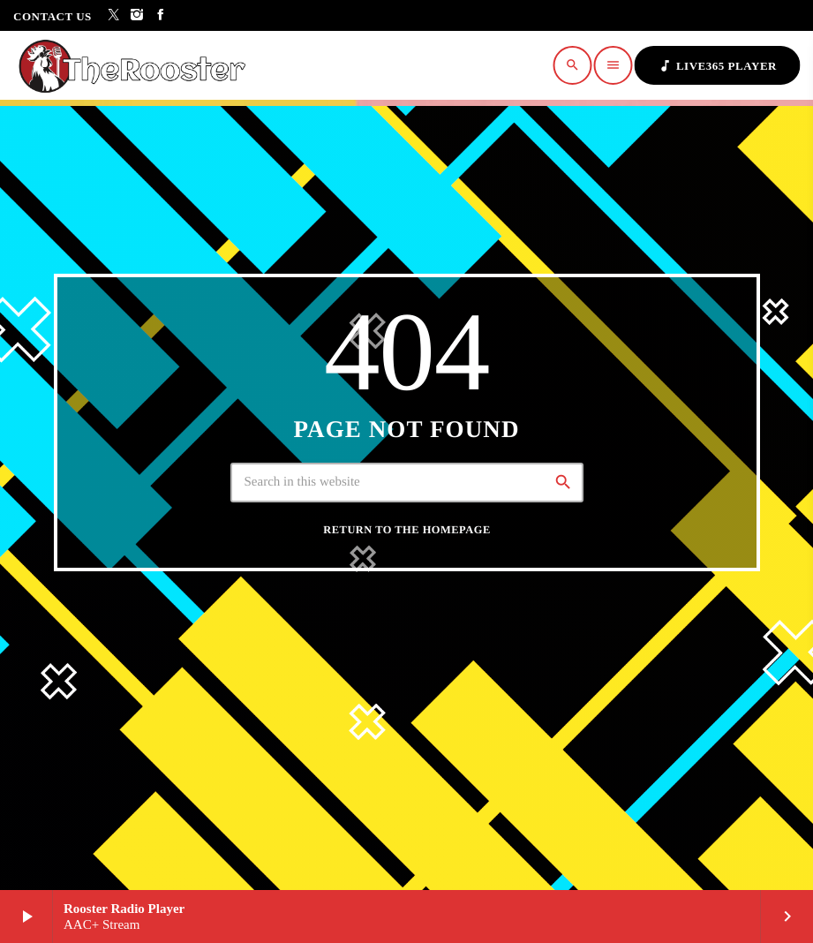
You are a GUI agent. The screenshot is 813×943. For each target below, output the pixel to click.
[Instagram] (137, 15)
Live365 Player (717, 65)
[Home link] (136, 65)
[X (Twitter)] (114, 15)
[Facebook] (161, 15)
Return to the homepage (406, 530)
